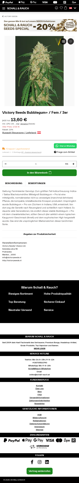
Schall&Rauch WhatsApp (39, 369)
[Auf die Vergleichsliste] (63, 41)
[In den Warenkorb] (39, 172)
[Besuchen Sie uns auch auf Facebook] (32, 463)
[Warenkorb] (65, 8)
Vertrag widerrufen (39, 471)
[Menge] (36, 164)
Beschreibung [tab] (13, 183)
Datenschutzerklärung (40, 424)
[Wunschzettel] (61, 8)
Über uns (39, 389)
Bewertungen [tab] (36, 183)
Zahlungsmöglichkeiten (39, 401)
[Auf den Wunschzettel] (71, 41)
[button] (56, 8)
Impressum (39, 427)
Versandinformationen (40, 398)
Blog (40, 392)
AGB (39, 415)
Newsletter (39, 404)
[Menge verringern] (5, 164)
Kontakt (39, 386)
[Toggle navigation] (3, 7)
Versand (24, 124)
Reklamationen (39, 421)
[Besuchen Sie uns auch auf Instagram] (39, 463)
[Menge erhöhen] (73, 164)
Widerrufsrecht (39, 418)
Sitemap (39, 430)
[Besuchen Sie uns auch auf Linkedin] (47, 463)
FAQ (40, 395)
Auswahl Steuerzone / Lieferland (21, 132)
